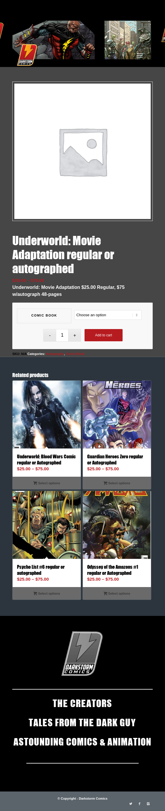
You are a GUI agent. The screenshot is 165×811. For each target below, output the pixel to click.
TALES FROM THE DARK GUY (82, 721)
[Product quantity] (62, 335)
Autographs (55, 354)
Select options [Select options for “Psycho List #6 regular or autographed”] (46, 593)
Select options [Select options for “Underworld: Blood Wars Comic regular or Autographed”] (46, 483)
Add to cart (103, 335)
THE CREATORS (82, 702)
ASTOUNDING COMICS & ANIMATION (82, 741)
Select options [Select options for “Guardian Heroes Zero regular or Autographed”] (117, 483)
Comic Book (44, 315)
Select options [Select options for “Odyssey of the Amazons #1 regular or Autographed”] (117, 593)
